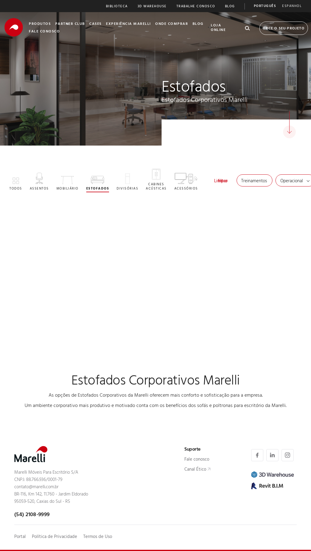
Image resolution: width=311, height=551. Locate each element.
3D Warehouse (152, 7)
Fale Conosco (44, 32)
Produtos (40, 24)
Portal (20, 537)
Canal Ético (195, 469)
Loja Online (218, 28)
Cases (95, 24)
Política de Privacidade (54, 537)
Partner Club (70, 24)
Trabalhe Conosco (195, 7)
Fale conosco (196, 459)
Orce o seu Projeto (284, 28)
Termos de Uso (97, 537)
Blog (230, 7)
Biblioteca (117, 7)
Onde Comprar (171, 24)
